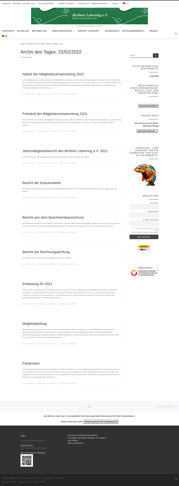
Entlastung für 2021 (37, 284)
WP (15, 482)
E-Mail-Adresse (150, 220)
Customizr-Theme (38, 482)
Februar (55, 44)
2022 (48, 44)
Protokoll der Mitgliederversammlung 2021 (55, 114)
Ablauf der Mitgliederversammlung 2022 (53, 74)
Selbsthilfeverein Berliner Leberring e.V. (25, 478)
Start (22, 44)
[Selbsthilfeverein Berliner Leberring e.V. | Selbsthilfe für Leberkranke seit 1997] (89, 15)
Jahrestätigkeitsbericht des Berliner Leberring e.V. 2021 (65, 151)
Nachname (153, 211)
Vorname (154, 203)
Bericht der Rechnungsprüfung (46, 252)
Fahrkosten (31, 363)
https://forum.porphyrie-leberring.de (34, 448)
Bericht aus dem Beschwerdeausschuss (53, 217)
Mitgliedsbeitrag (34, 324)
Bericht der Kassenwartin (41, 183)
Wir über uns (31, 44)
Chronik (41, 44)
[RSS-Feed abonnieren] (176, 478)
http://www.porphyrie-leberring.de (33, 441)
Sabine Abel (29, 94)
